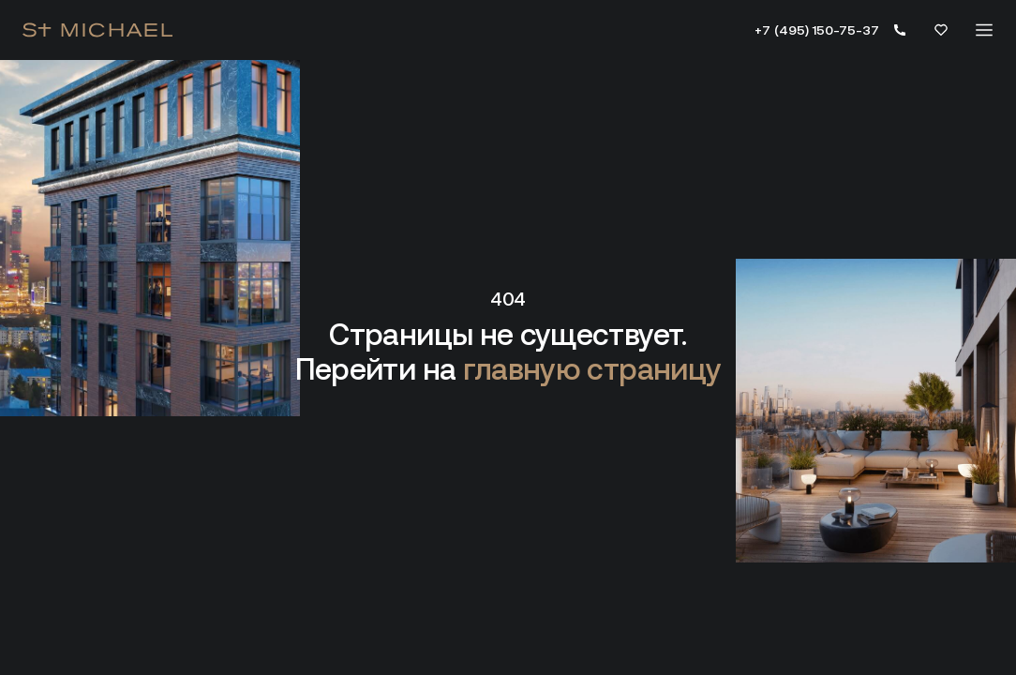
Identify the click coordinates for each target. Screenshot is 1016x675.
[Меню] (984, 30)
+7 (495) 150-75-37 (817, 30)
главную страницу (592, 369)
